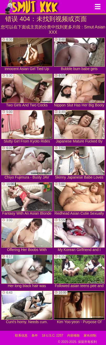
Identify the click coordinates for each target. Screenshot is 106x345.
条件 (34, 335)
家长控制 (90, 335)
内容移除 (73, 335)
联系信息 (21, 335)
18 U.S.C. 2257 (52, 335)
